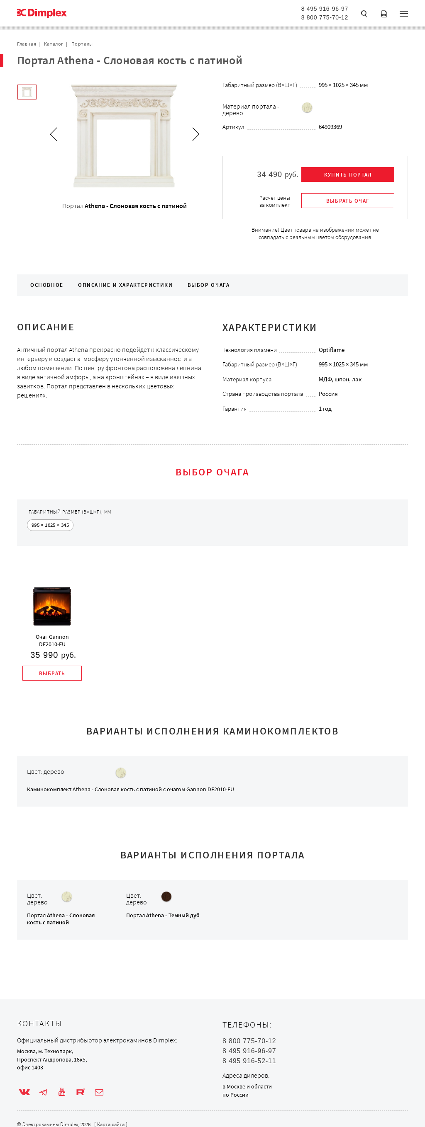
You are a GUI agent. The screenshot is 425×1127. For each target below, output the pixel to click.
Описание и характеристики (125, 284)
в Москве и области (247, 1086)
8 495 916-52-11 (249, 1061)
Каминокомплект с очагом (130, 789)
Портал (61, 918)
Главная (26, 44)
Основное (47, 284)
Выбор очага (209, 284)
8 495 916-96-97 (324, 8)
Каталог (54, 44)
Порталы (82, 44)
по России (235, 1094)
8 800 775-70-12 (324, 17)
